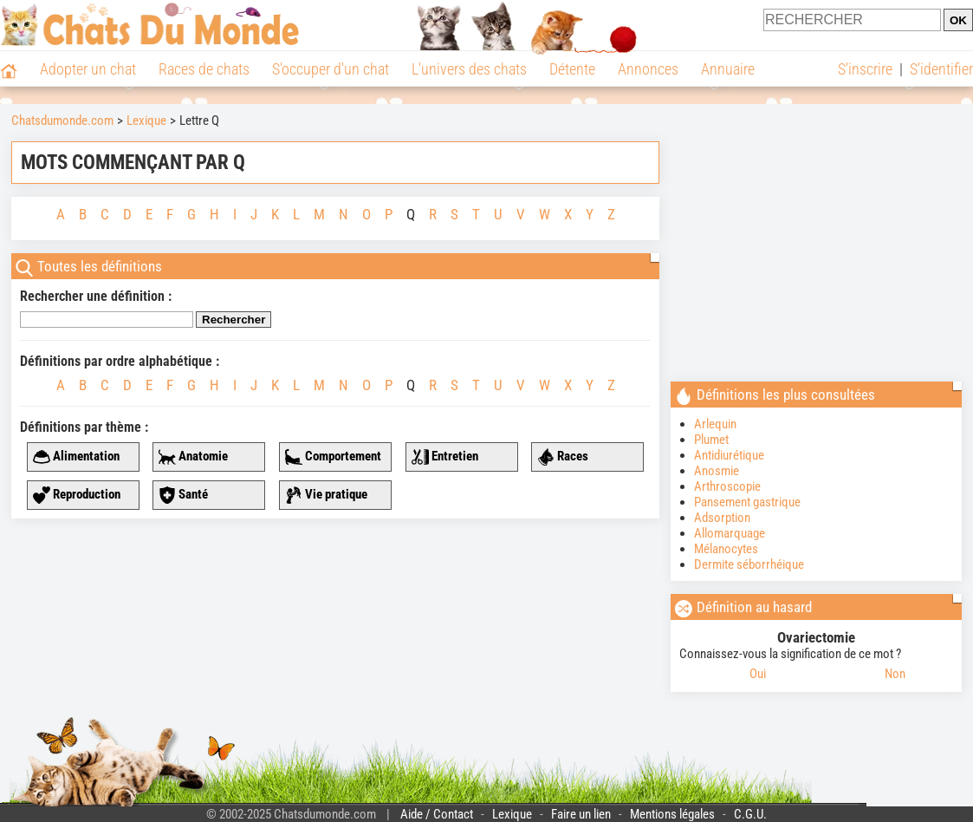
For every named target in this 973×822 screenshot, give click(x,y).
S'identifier (941, 69)
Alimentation (76, 457)
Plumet (711, 439)
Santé (183, 495)
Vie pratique (326, 495)
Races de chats (204, 69)
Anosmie (716, 471)
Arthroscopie (727, 486)
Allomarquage (729, 533)
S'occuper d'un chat (330, 69)
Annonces (648, 69)
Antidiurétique (729, 455)
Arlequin (715, 424)
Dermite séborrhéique (749, 564)
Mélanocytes (726, 549)
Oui (757, 674)
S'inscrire (865, 69)
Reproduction (76, 495)
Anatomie (193, 457)
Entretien (445, 457)
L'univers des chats (469, 69)
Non (895, 674)
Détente (572, 69)
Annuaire (728, 69)
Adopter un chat (88, 69)
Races (562, 457)
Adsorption (722, 517)
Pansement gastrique (747, 502)
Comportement (333, 457)
